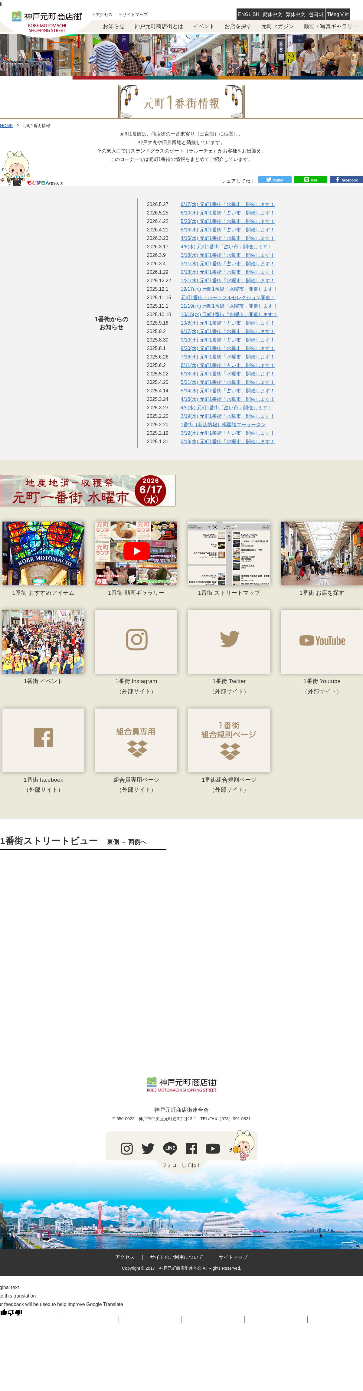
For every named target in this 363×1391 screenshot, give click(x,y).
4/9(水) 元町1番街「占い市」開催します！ (226, 407)
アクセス (104, 14)
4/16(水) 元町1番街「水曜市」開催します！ (228, 399)
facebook (350, 180)
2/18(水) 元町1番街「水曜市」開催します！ (228, 272)
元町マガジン (277, 26)
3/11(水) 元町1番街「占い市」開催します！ (228, 263)
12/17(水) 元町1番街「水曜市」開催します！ (229, 289)
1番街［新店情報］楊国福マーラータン (223, 424)
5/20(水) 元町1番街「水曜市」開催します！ (228, 221)
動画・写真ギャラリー (331, 26)
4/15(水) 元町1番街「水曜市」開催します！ (228, 238)
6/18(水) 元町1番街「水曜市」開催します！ (228, 373)
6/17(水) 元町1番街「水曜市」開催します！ (228, 204)
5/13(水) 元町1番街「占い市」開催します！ (228, 229)
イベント (204, 26)
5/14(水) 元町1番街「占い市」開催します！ (228, 390)
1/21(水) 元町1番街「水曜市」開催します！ (228, 280)
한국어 (316, 14)
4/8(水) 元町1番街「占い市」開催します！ (226, 246)
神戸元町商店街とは (158, 26)
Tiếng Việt (337, 14)
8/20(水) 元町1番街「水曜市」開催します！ (228, 348)
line (314, 180)
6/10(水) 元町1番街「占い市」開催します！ (228, 212)
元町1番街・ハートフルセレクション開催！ (228, 297)
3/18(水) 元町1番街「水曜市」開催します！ (228, 255)
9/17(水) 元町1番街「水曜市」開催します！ (228, 331)
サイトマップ (135, 14)
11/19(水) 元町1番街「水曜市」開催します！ (229, 306)
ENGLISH (248, 14)
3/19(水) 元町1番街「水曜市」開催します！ (228, 416)
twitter (278, 180)
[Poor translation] (15, 1312)
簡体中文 (272, 14)
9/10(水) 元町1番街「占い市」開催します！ (228, 339)
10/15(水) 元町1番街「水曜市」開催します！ (229, 314)
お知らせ (114, 26)
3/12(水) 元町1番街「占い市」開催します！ (228, 433)
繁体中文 (295, 14)
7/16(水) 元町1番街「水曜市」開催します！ (228, 356)
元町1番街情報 (36, 125)
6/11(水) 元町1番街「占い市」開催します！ (228, 365)
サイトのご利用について (176, 1257)
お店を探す (238, 26)
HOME (6, 125)
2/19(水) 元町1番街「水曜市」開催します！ (228, 441)
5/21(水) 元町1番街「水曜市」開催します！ (228, 382)
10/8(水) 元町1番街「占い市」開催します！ (228, 323)
